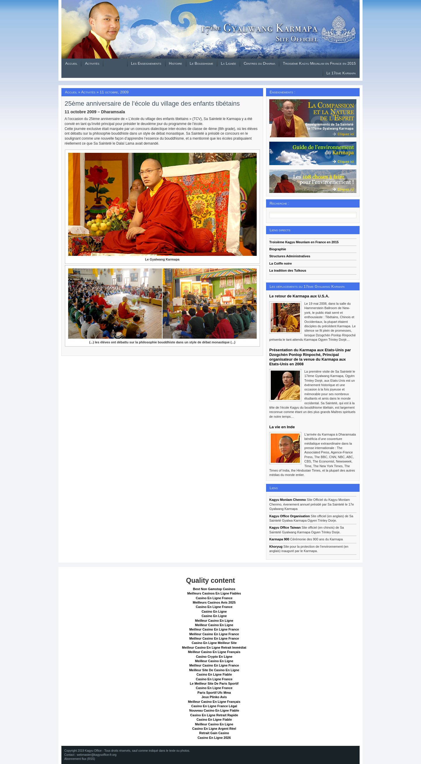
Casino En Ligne (214, 611)
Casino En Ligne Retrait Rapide (214, 715)
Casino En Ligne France (214, 598)
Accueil (71, 63)
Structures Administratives (289, 256)
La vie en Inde (282, 427)
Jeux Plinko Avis (214, 697)
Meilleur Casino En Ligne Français (214, 652)
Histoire (175, 63)
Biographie (277, 249)
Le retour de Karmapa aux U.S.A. (299, 296)
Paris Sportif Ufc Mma (214, 692)
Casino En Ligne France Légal (214, 706)
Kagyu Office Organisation (289, 516)
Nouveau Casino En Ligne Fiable (214, 710)
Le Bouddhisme (201, 63)
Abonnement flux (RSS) (79, 758)
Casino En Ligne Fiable (214, 674)
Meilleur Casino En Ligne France (214, 629)
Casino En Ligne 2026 (214, 737)
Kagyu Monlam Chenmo (287, 499)
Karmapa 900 (279, 539)
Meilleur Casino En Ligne (214, 620)
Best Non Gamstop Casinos (214, 589)
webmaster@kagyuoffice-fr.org (97, 754)
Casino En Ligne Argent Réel (214, 728)
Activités (92, 63)
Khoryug (275, 546)
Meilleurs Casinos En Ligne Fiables (214, 593)
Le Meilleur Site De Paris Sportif (214, 683)
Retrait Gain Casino (214, 733)
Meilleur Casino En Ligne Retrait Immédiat (214, 647)
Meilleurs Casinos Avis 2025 (214, 602)
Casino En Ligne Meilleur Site (214, 643)
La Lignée (228, 63)
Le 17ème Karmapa (341, 73)
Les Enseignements (146, 63)
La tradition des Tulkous (287, 270)
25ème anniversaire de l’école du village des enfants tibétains (152, 103)
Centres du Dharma (259, 63)
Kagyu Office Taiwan (285, 527)
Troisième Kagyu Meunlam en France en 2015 (319, 63)
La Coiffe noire (280, 263)
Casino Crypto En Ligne (214, 656)
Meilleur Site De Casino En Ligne (214, 670)
